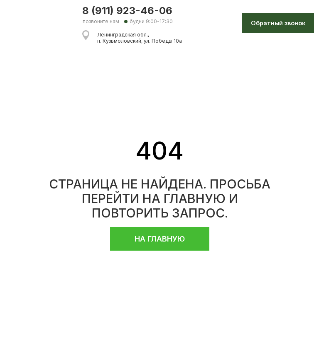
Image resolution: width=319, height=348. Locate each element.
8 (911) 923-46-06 (127, 11)
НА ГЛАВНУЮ (160, 238)
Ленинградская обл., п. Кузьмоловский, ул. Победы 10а (139, 37)
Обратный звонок (278, 23)
